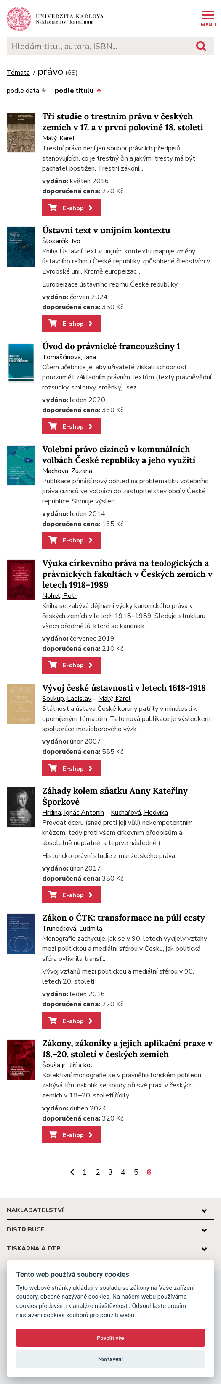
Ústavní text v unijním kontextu (106, 230)
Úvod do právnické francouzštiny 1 (111, 346)
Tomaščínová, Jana (69, 357)
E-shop (71, 208)
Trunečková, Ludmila (72, 928)
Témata (18, 73)
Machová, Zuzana (67, 471)
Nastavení (110, 1359)
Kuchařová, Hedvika (139, 812)
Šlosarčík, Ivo (61, 241)
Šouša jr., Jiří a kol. (68, 1065)
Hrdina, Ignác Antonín (73, 812)
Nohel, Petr (59, 595)
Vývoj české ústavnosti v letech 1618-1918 (124, 688)
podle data (26, 90)
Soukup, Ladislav (66, 698)
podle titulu (78, 90)
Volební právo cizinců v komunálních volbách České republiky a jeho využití (118, 455)
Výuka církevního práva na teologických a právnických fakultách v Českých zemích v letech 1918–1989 (127, 574)
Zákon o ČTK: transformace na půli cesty (123, 918)
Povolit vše (110, 1338)
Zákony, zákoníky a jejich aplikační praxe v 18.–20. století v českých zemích (127, 1049)
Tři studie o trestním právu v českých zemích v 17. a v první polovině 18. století (122, 122)
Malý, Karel (58, 138)
